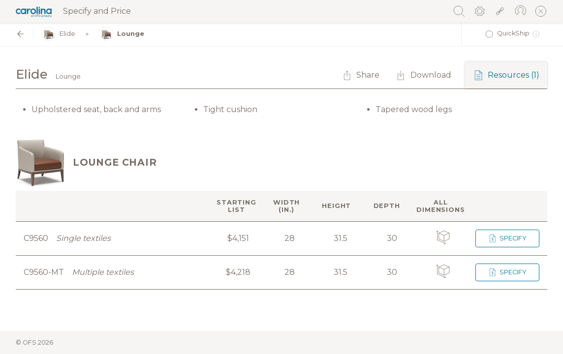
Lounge (121, 34)
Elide (58, 34)
